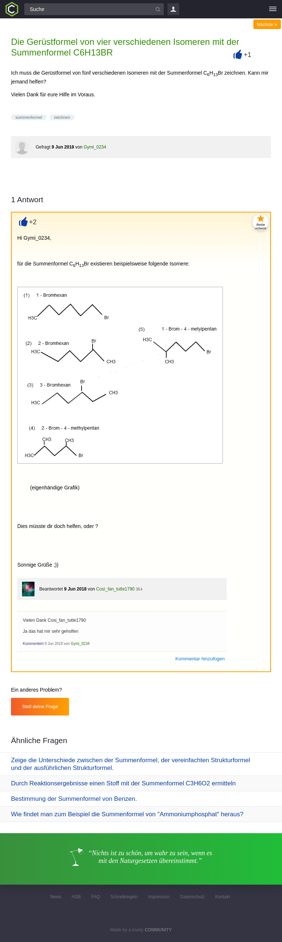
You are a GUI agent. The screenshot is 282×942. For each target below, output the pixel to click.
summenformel (28, 117)
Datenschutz (192, 896)
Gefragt (43, 147)
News (55, 896)
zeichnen (62, 117)
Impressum (159, 896)
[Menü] (272, 9)
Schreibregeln (124, 896)
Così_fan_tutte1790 (115, 589)
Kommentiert (33, 644)
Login (173, 9)
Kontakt (222, 896)
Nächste (267, 24)
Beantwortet (51, 589)
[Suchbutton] (158, 9)
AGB (76, 896)
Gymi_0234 (95, 147)
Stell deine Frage (40, 706)
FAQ (95, 896)
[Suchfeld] (94, 9)
